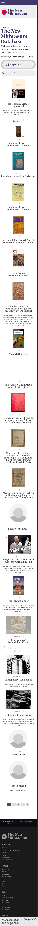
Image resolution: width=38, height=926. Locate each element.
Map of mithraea (6, 876)
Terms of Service (7, 860)
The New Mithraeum (17, 12)
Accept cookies (30, 920)
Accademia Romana (11, 850)
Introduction (5, 869)
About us (4, 848)
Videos (4, 886)
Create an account (7, 898)
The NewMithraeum (17, 836)
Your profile (5, 900)
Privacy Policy (6, 857)
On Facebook (6, 907)
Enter (3, 895)
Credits (4, 855)
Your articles (5, 902)
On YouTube (5, 909)
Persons (4, 879)
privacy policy (14, 924)
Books (3, 883)
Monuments (5, 874)
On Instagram (6, 905)
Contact (4, 853)
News (3, 881)
